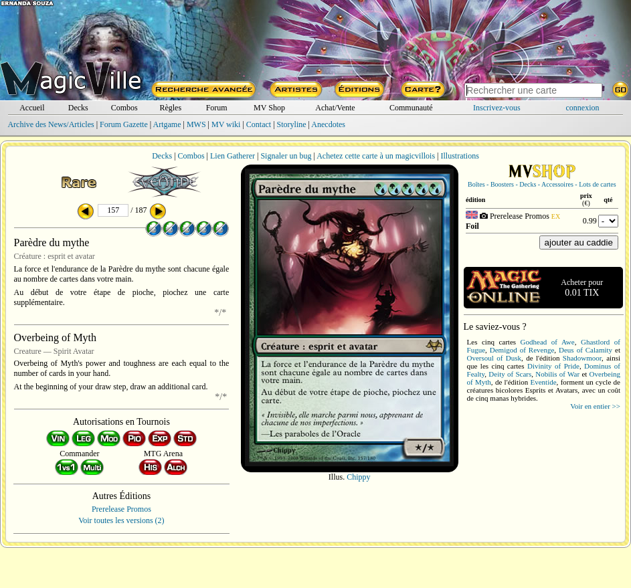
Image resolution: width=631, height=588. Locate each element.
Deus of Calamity (585, 350)
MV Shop (269, 107)
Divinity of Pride (553, 366)
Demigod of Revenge (522, 350)
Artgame (167, 124)
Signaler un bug (285, 156)
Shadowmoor (582, 358)
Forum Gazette (124, 124)
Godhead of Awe (548, 342)
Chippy (358, 477)
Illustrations (459, 156)
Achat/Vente (335, 107)
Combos (124, 107)
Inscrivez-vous (497, 107)
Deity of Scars (509, 374)
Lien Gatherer (232, 156)
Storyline (291, 124)
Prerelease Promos (121, 509)
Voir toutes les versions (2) (121, 520)
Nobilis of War (557, 374)
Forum (217, 107)
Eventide (544, 382)
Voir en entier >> (595, 406)
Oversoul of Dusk (494, 358)
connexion (583, 107)
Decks (78, 107)
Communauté (411, 107)
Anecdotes (328, 124)
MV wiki (225, 124)
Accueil (31, 107)
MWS (196, 124)
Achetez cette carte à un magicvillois (376, 156)
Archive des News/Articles (50, 124)
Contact (258, 124)
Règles (170, 107)
